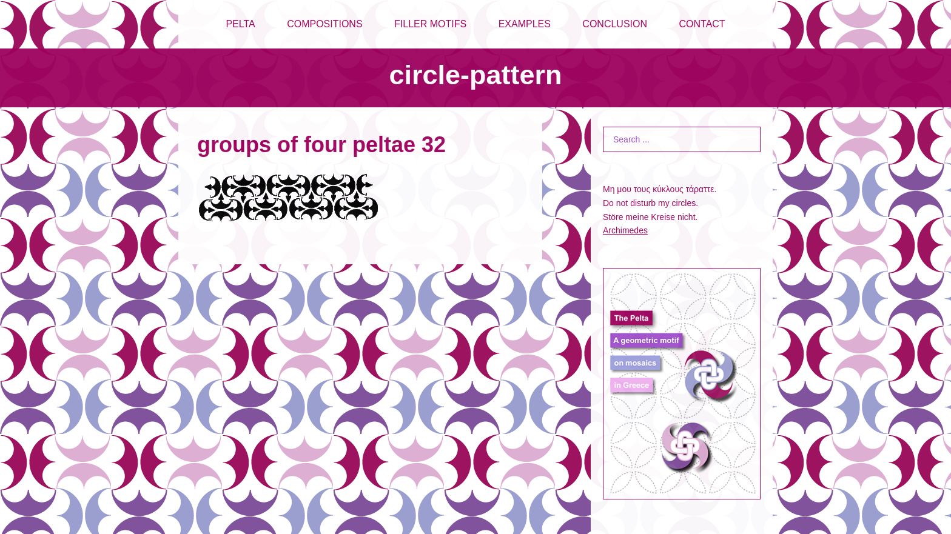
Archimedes (625, 230)
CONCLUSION (614, 24)
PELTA (240, 24)
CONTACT (702, 24)
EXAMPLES (525, 24)
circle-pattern (475, 74)
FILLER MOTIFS (430, 24)
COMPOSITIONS (324, 24)
